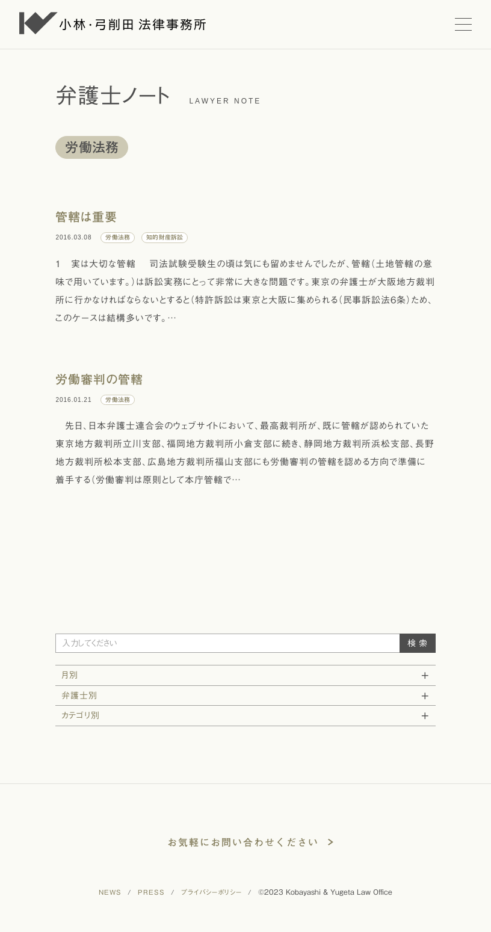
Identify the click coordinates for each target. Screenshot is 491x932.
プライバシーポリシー (211, 892)
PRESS (151, 892)
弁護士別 (79, 695)
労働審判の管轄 (99, 379)
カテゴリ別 (80, 715)
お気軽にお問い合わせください (243, 842)
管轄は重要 (86, 217)
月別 (69, 675)
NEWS (110, 892)
